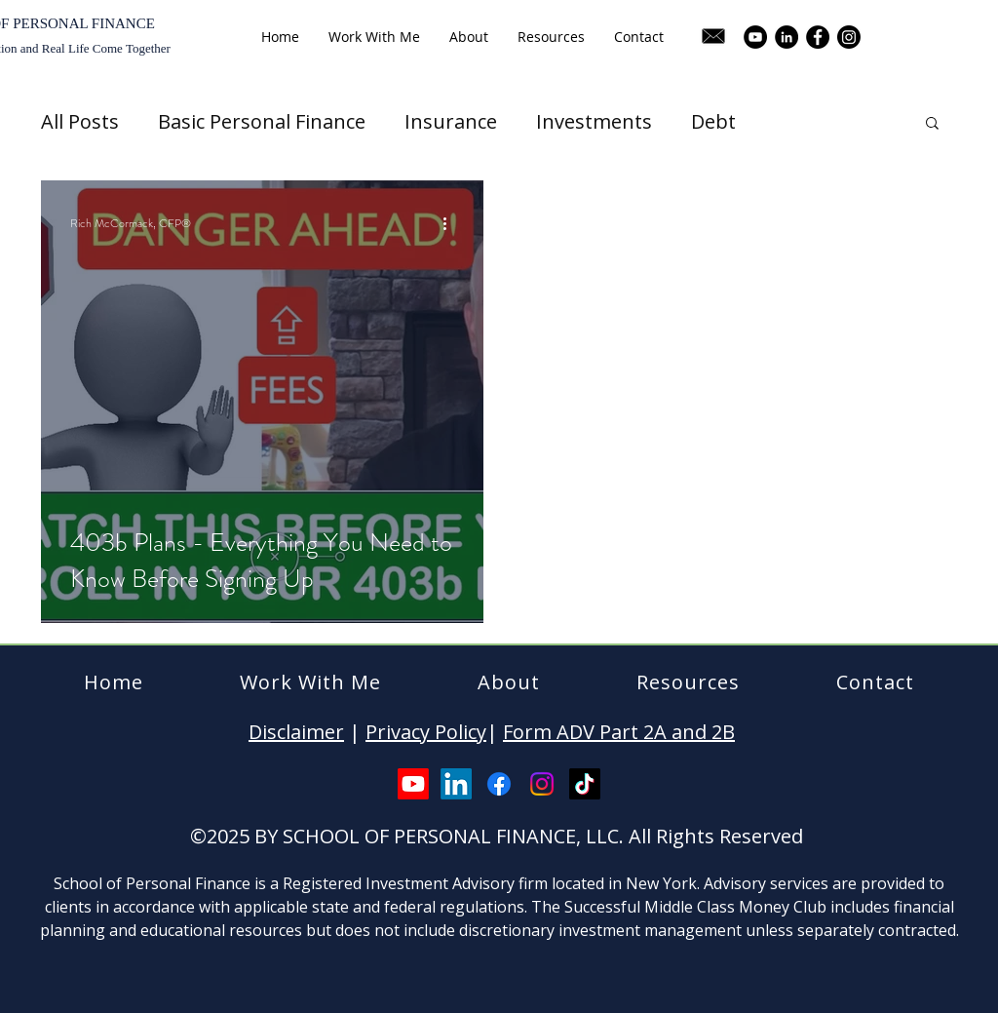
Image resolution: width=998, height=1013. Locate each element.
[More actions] (451, 223)
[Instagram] (849, 37)
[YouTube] (755, 37)
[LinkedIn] (786, 37)
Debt (713, 121)
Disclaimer (296, 732)
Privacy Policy (425, 732)
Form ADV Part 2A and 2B (619, 732)
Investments (594, 121)
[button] (932, 124)
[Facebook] (817, 37)
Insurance (450, 121)
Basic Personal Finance (261, 121)
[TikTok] (584, 783)
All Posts (80, 121)
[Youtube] (413, 783)
